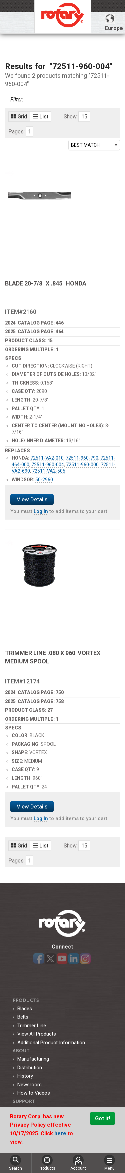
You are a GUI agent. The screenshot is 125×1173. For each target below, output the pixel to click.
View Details (32, 499)
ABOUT (21, 1051)
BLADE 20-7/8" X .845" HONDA (45, 283)
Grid (19, 116)
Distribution (29, 1068)
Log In (41, 511)
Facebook (38, 958)
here (61, 1133)
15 (84, 116)
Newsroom (29, 1085)
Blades (24, 1009)
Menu (109, 1163)
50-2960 (44, 479)
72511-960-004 (47, 464)
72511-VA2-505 (48, 471)
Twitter (50, 958)
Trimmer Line (31, 1026)
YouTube (62, 958)
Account (78, 1163)
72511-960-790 (82, 458)
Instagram (85, 958)
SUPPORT (24, 1101)
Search (15, 1163)
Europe (114, 22)
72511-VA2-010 (47, 458)
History (25, 1076)
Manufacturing (33, 1059)
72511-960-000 (82, 464)
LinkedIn (73, 958)
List (40, 116)
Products (26, 1000)
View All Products (36, 1034)
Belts (22, 1017)
